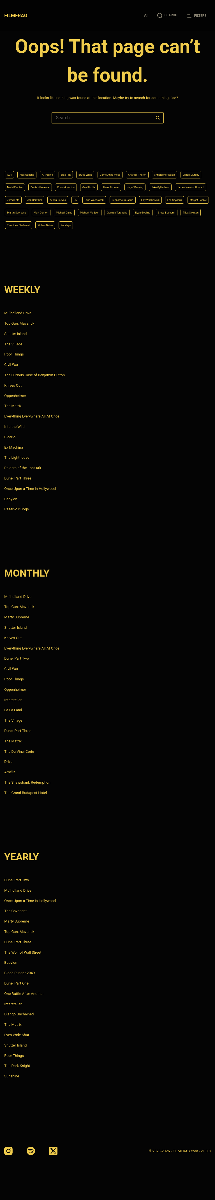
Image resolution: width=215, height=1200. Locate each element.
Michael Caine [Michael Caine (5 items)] (119, 210)
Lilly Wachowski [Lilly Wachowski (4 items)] (143, 196)
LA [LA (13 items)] (42, 196)
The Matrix (13, 406)
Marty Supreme (16, 617)
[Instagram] (8, 1151)
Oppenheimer (15, 396)
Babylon (10, 499)
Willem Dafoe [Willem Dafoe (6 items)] (156, 224)
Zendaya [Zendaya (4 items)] (183, 224)
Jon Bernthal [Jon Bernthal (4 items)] (193, 181)
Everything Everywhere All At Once (31, 416)
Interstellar (13, 700)
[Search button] (157, 117)
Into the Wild (14, 427)
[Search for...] (102, 117)
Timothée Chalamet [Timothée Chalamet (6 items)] (120, 224)
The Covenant (15, 911)
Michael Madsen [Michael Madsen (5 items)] (153, 210)
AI (145, 15)
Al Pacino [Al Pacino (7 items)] (60, 153)
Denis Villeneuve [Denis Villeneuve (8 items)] (124, 167)
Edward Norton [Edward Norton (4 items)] (160, 167)
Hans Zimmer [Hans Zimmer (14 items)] (19, 181)
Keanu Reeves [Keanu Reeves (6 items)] (19, 196)
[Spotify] (31, 1151)
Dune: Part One (16, 983)
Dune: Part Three (17, 478)
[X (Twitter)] (53, 1151)
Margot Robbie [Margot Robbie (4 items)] (20, 210)
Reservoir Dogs (16, 509)
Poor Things (14, 354)
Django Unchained (19, 1014)
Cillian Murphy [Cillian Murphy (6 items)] (59, 167)
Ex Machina (13, 447)
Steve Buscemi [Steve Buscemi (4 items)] (50, 224)
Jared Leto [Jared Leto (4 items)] (165, 181)
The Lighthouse (16, 458)
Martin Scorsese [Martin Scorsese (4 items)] (55, 210)
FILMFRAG (17, 15)
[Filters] (197, 16)
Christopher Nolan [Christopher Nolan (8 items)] (23, 167)
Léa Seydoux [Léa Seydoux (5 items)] (176, 196)
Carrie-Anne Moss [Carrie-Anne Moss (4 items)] (142, 153)
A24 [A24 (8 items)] (10, 153)
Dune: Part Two (16, 659)
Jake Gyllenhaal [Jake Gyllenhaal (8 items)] (85, 181)
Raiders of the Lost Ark (22, 468)
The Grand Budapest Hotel (25, 793)
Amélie (9, 772)
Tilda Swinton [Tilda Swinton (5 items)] (83, 224)
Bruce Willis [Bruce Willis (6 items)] (109, 153)
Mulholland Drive (17, 313)
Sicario (9, 437)
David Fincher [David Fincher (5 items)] (91, 167)
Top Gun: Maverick (19, 323)
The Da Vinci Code (19, 751)
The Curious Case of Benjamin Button (34, 375)
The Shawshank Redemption (27, 782)
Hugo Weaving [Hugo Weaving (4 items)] (51, 181)
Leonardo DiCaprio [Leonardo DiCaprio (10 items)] (105, 196)
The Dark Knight (17, 1066)
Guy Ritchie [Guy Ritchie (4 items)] (190, 167)
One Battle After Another (24, 994)
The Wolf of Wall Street (22, 952)
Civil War (11, 364)
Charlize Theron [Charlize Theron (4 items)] (179, 153)
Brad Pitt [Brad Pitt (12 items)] (83, 153)
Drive (8, 762)
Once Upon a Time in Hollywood (30, 489)
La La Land (13, 710)
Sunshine (11, 1076)
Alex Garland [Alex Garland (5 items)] (33, 153)
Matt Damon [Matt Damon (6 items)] (87, 210)
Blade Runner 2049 (19, 973)
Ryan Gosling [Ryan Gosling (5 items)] (18, 224)
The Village (13, 344)
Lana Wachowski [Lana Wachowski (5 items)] (66, 196)
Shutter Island (15, 334)
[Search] (167, 15)
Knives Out (13, 385)
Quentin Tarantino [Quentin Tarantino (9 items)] (190, 210)
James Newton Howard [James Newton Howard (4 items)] (127, 181)
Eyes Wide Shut (16, 1035)
